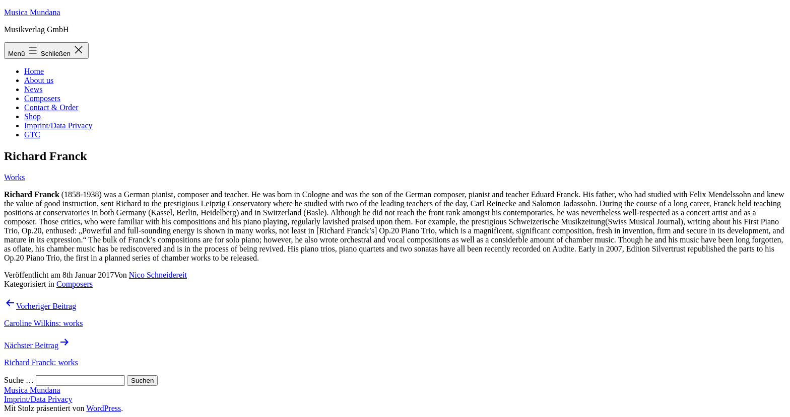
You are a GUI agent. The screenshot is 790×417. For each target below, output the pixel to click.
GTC (32, 134)
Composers (42, 98)
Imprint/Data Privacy (58, 125)
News (33, 89)
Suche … (19, 380)
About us (38, 80)
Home (34, 71)
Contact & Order (51, 107)
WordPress (103, 408)
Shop (32, 116)
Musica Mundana (32, 12)
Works (14, 177)
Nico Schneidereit (158, 275)
